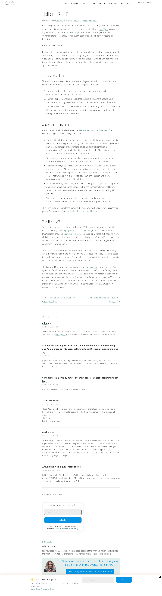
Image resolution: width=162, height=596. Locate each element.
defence (110, 230)
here (87, 443)
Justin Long (94, 267)
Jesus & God (102, 3)
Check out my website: (90, 571)
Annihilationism (61, 334)
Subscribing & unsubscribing (42, 589)
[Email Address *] (98, 580)
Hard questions (113, 3)
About (122, 3)
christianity (77, 20)
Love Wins (103, 29)
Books (70, 20)
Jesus (95, 20)
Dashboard (47, 541)
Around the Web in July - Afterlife (59, 466)
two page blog (67, 230)
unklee (45, 432)
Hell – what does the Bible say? (93, 130)
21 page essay (85, 230)
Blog (128, 3)
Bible (93, 3)
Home (65, 3)
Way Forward (9, 1)
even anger (75, 32)
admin (45, 323)
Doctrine (59, 20)
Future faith (86, 3)
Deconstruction (75, 3)
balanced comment (72, 233)
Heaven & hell (87, 20)
